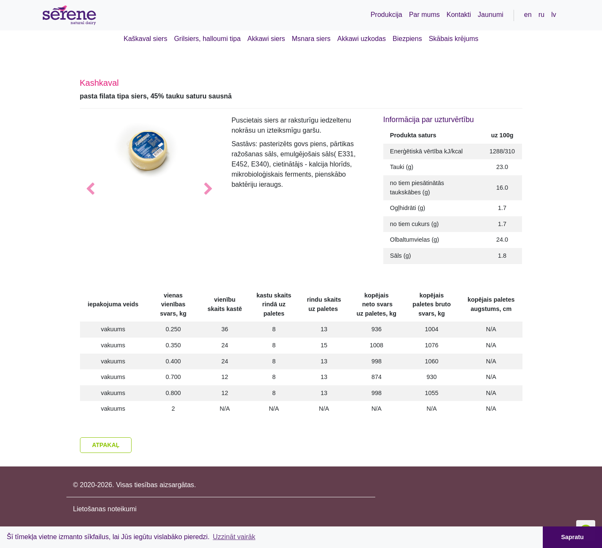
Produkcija (386, 14)
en (528, 14)
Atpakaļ (106, 445)
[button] (90, 189)
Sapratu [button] (572, 537)
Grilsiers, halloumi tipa (207, 38)
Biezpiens (407, 38)
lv (553, 14)
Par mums (424, 14)
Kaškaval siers (145, 38)
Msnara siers (311, 38)
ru (541, 14)
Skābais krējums (453, 38)
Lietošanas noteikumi (105, 509)
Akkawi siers (266, 38)
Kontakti (459, 14)
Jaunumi (490, 14)
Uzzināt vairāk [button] (234, 536)
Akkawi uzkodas (361, 38)
